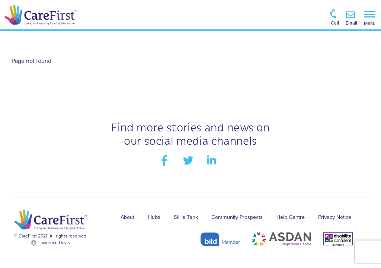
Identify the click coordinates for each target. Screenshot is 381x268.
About (127, 217)
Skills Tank (186, 217)
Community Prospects (237, 217)
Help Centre (290, 217)
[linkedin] (213, 160)
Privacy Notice (334, 217)
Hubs (154, 217)
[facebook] (166, 160)
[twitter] (189, 160)
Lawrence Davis (54, 242)
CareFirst (28, 236)
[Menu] (369, 18)
